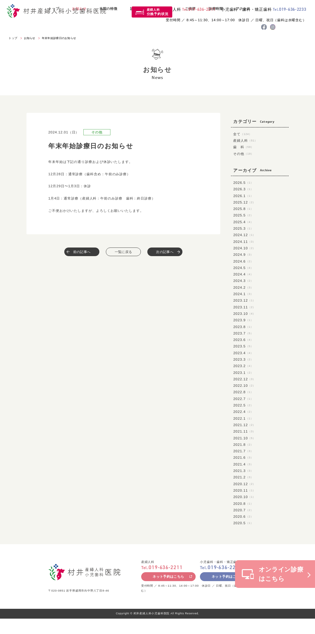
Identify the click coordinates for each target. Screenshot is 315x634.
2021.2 (243, 477)
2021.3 (243, 471)
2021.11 (244, 431)
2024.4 (243, 274)
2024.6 (243, 261)
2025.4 (243, 222)
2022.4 (243, 412)
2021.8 (243, 444)
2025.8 (243, 209)
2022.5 (243, 405)
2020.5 (243, 523)
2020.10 (244, 497)
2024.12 (244, 235)
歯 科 (243, 147)
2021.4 (243, 464)
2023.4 (243, 353)
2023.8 (243, 327)
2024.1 (243, 294)
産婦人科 (158, 12)
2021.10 (244, 438)
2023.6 (243, 340)
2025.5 (243, 215)
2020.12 (244, 484)
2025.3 (243, 228)
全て (242, 134)
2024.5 (243, 268)
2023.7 (243, 333)
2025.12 (244, 202)
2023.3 (243, 359)
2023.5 (243, 346)
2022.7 (243, 399)
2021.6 (243, 457)
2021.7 (243, 451)
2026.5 (243, 182)
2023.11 (244, 307)
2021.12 (244, 425)
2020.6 (243, 516)
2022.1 (243, 418)
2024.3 (243, 281)
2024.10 (244, 248)
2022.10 (244, 385)
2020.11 (244, 490)
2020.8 (243, 503)
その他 (243, 154)
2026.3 (243, 189)
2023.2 (243, 366)
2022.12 (244, 379)
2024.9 (243, 254)
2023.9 (243, 320)
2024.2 (243, 287)
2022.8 (243, 392)
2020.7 (243, 510)
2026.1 (243, 196)
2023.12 (244, 300)
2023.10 (244, 313)
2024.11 (244, 242)
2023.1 (243, 372)
